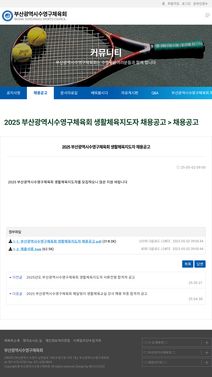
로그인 (186, 4)
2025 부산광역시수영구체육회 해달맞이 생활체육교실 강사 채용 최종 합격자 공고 (86, 294)
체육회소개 (12, 341)
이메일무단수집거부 (87, 341)
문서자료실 (69, 93)
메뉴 (207, 15)
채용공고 (40, 93)
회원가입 (173, 4)
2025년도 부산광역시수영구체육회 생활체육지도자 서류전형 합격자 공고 (80, 277)
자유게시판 (129, 93)
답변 (200, 264)
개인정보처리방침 (57, 341)
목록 (187, 264)
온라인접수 (200, 4)
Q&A (155, 93)
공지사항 (13, 93)
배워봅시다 (99, 93)
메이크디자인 (97, 366)
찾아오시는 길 (32, 341)
